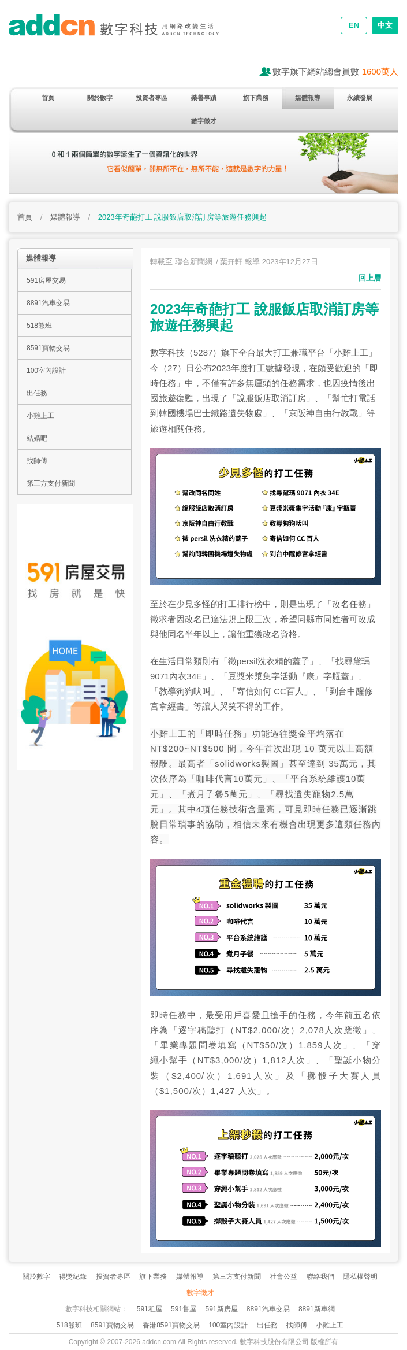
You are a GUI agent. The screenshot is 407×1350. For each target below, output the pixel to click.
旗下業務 (255, 97)
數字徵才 (203, 120)
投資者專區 (151, 97)
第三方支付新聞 (51, 483)
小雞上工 (40, 416)
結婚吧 (37, 438)
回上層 (370, 277)
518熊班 (39, 325)
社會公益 (283, 1277)
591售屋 (183, 1309)
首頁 (48, 97)
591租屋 (149, 1309)
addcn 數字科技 (124, 33)
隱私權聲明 (360, 1277)
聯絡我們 (320, 1277)
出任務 (37, 393)
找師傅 (37, 461)
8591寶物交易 (48, 348)
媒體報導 (307, 97)
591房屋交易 (46, 280)
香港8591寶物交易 (171, 1325)
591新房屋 (221, 1309)
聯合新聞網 (193, 261)
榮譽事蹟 (203, 97)
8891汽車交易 (48, 303)
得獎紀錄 (73, 1277)
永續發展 (359, 97)
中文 (385, 25)
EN (354, 25)
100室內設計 (46, 371)
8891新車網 (316, 1309)
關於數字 (100, 97)
